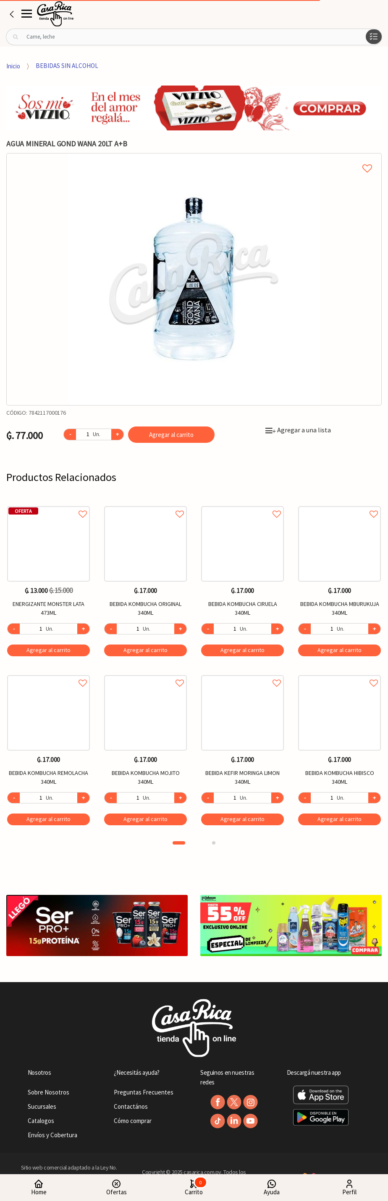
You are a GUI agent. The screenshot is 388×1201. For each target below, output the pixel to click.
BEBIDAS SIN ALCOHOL (67, 66)
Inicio (13, 66)
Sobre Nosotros (48, 1092)
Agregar (48, 650)
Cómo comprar (133, 1121)
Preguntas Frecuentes (143, 1092)
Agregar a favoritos (48, 505)
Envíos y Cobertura (52, 1135)
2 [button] (214, 843)
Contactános (131, 1106)
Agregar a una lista (298, 430)
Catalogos (41, 1121)
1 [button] (179, 843)
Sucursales (42, 1106)
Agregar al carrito (171, 435)
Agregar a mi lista (194, 158)
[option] (194, 279)
